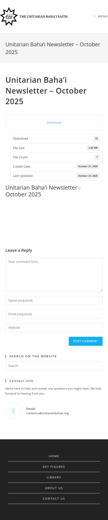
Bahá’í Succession (46, 208)
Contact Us (54, 498)
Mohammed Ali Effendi (20, 222)
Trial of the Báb (75, 222)
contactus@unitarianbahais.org (47, 413)
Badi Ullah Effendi (40, 201)
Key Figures (54, 467)
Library (54, 477)
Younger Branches (18, 229)
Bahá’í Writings (72, 208)
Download (54, 122)
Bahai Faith (48, 215)
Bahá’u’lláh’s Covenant (20, 215)
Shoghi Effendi (50, 222)
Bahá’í (61, 201)
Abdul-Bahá (14, 201)
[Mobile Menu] (101, 16)
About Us (54, 488)
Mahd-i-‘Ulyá (70, 215)
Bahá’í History (81, 201)
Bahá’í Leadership (18, 208)
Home (54, 456)
